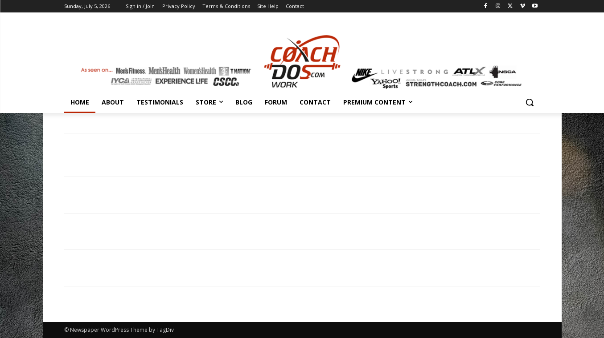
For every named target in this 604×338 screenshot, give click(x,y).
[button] (529, 102)
